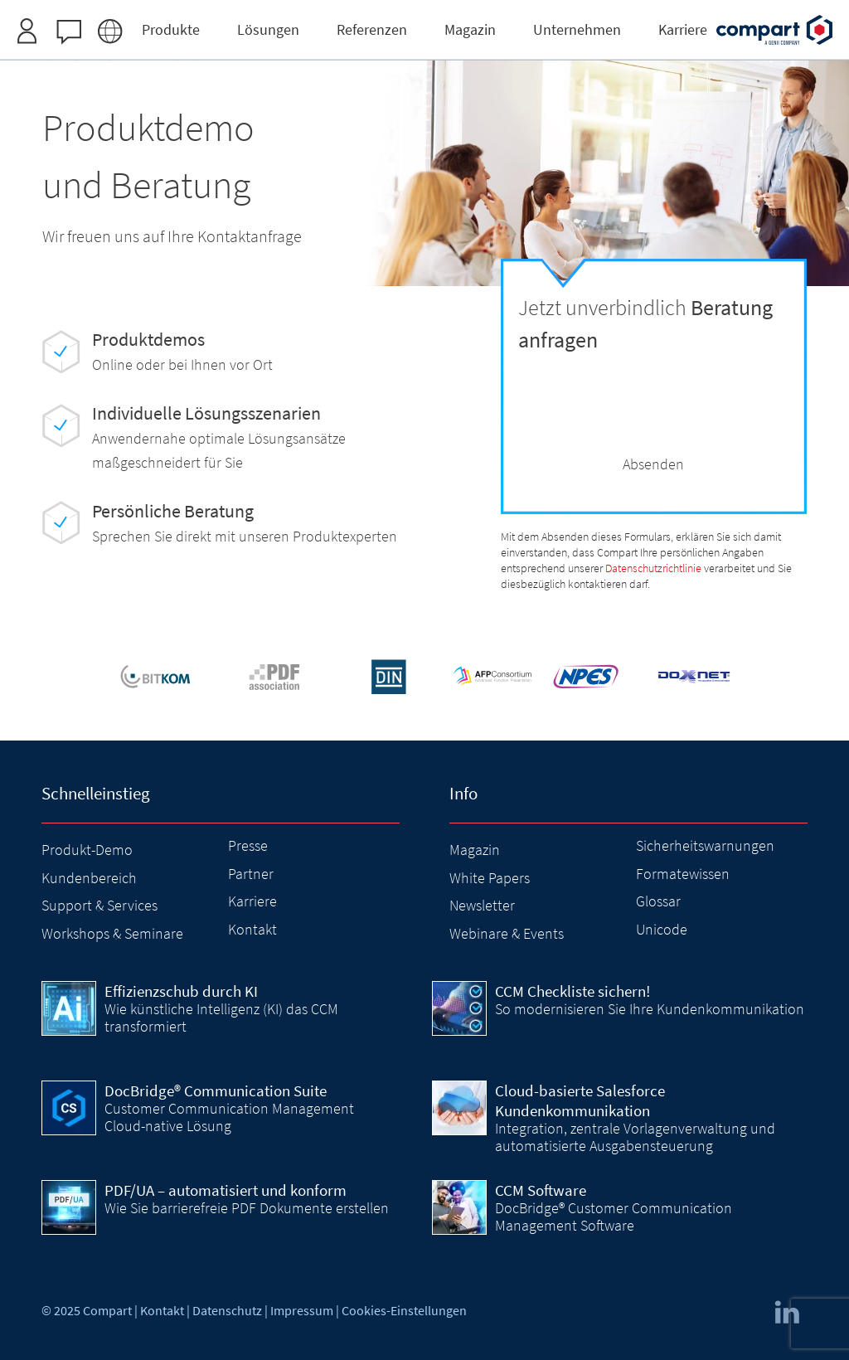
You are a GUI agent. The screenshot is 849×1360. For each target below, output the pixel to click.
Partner (251, 873)
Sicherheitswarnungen (705, 845)
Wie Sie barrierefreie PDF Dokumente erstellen (246, 1207)
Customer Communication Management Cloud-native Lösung (229, 1116)
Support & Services (99, 905)
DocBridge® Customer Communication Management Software (613, 1216)
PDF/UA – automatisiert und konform (225, 1190)
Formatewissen (683, 873)
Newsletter (482, 905)
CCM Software (540, 1190)
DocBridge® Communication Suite (215, 1090)
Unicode (661, 929)
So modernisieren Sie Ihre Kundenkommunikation (649, 1008)
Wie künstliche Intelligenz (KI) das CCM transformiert (221, 1017)
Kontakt (252, 929)
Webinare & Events (506, 933)
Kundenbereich (89, 877)
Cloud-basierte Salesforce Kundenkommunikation (580, 1100)
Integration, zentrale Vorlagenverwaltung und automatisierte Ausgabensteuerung (635, 1136)
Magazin (474, 849)
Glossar (658, 901)
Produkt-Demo (87, 849)
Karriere (252, 901)
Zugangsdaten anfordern (524, 19)
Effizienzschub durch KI (181, 991)
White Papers (489, 877)
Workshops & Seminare (112, 933)
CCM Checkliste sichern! (572, 991)
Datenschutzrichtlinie (653, 568)
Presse (248, 845)
